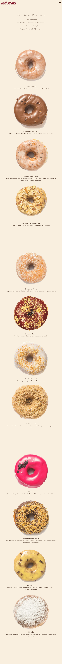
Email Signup (31, 662)
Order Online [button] (31, 658)
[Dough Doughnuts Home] (8, 3)
